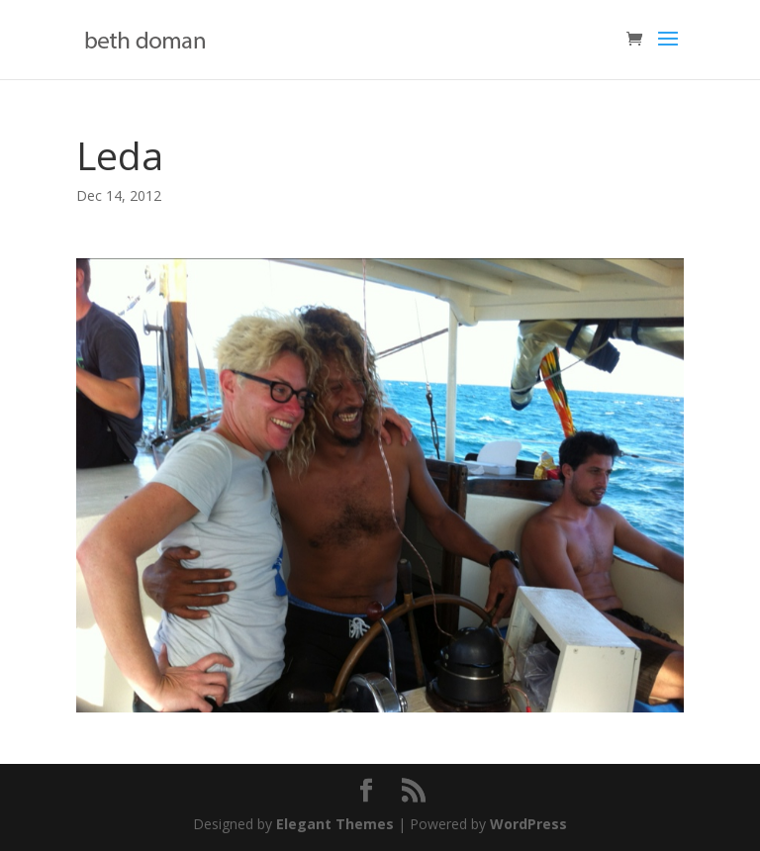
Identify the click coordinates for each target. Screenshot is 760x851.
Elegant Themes (335, 823)
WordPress (528, 823)
